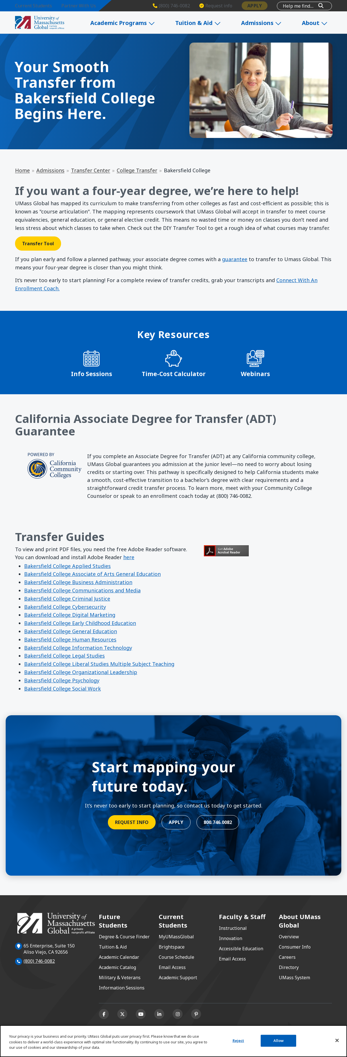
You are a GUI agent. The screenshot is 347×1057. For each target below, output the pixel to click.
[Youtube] (141, 1014)
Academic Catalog (117, 967)
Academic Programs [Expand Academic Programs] (136, 23)
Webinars (255, 374)
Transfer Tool (38, 243)
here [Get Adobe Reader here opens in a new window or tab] (128, 557)
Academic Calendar (119, 957)
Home (22, 170)
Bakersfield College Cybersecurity (65, 606)
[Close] (337, 1040)
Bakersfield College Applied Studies (67, 566)
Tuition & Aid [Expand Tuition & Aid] (208, 23)
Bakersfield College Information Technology (78, 647)
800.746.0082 (218, 822)
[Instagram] (178, 1014)
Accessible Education (241, 948)
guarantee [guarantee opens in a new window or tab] (234, 259)
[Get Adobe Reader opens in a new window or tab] (268, 550)
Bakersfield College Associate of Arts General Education (92, 574)
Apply (254, 6)
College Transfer (137, 170)
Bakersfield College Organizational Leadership (80, 672)
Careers (287, 957)
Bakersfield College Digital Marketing (69, 614)
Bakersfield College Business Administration (78, 582)
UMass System (294, 977)
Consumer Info (295, 947)
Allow (278, 1040)
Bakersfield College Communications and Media (82, 590)
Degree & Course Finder (124, 937)
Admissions (50, 170)
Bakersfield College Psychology (61, 680)
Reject (238, 1040)
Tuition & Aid (113, 947)
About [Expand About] (318, 23)
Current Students (33, 6)
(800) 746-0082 (39, 961)
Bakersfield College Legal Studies (64, 655)
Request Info (132, 822)
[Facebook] (104, 1014)
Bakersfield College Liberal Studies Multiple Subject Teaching (99, 663)
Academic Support (178, 977)
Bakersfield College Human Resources (70, 639)
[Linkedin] (159, 1014)
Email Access (172, 967)
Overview (289, 937)
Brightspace (172, 947)
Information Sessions (122, 988)
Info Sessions (91, 374)
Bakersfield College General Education (70, 631)
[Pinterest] (196, 1014)
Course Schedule (176, 957)
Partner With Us (78, 6)
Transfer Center (90, 170)
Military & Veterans (120, 977)
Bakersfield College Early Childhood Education (80, 623)
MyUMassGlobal (176, 937)
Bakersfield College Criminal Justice (67, 598)
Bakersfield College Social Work (62, 688)
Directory (289, 967)
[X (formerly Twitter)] (122, 1014)
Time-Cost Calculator (174, 374)
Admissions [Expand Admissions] (268, 23)
